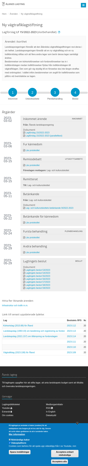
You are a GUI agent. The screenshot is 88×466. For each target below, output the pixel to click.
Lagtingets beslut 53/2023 (38, 270)
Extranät (7, 412)
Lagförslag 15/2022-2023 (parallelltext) (44, 136)
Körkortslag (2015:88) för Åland (18, 325)
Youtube (7, 408)
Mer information (17, 438)
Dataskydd (51, 415)
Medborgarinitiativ (54, 404)
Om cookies (7, 415)
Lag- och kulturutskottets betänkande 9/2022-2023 (49, 208)
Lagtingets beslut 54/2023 (38, 273)
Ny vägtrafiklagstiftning (31, 14)
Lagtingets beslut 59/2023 (38, 288)
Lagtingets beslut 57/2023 (38, 282)
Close (77, 426)
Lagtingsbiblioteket (11, 404)
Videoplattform (18, 446)
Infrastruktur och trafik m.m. (15, 305)
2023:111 (71, 342)
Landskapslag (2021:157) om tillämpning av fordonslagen (30, 336)
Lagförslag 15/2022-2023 (37, 132)
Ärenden (14, 14)
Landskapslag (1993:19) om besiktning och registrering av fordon (34, 331)
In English (50, 412)
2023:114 (71, 336)
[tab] (12, 92)
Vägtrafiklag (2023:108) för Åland (19, 352)
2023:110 (71, 347)
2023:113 (71, 331)
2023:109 (71, 352)
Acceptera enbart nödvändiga (65, 457)
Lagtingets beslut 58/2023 (38, 285)
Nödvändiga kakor (20, 443)
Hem (4, 14)
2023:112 (71, 325)
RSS (49, 408)
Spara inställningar (19, 455)
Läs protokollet (33, 150)
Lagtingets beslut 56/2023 (38, 279)
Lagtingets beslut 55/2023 (38, 276)
